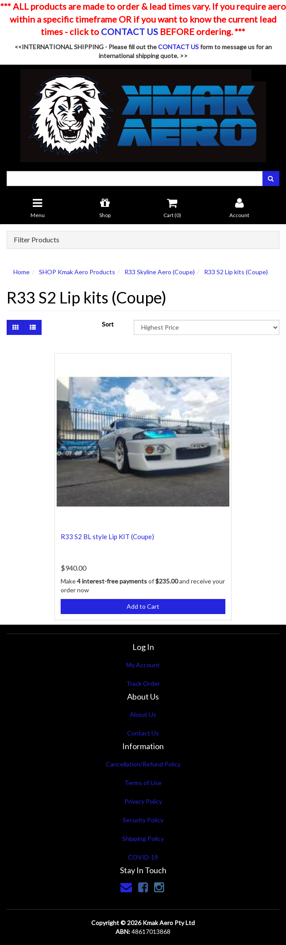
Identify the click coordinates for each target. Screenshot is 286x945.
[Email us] (126, 887)
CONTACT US (129, 31)
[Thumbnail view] (15, 327)
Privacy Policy (143, 801)
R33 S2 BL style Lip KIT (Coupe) (107, 537)
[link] (143, 887)
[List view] (33, 327)
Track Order (143, 683)
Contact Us (143, 733)
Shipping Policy (143, 838)
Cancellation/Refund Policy (143, 764)
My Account (143, 665)
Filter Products (36, 240)
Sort (108, 324)
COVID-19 (143, 857)
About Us (143, 714)
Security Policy (143, 820)
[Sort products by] (206, 327)
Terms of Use (143, 782)
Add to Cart (143, 606)
